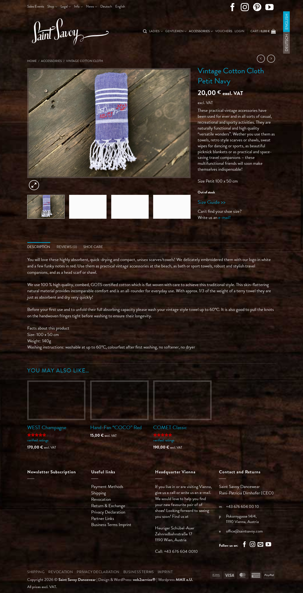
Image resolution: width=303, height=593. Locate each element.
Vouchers (223, 31)
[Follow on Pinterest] (257, 8)
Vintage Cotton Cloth (84, 61)
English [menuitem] (286, 22)
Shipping (98, 492)
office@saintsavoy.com (244, 531)
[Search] (145, 31)
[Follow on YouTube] (269, 8)
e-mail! (224, 217)
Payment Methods (107, 486)
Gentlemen (176, 31)
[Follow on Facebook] (232, 8)
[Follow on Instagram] (245, 8)
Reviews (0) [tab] (67, 246)
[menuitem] (106, 6)
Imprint (125, 524)
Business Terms (105, 524)
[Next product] (261, 59)
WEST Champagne (46, 427)
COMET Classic (170, 427)
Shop (52, 6)
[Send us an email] (260, 545)
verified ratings (38, 440)
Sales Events (35, 6)
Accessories (201, 31)
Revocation (101, 499)
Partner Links (102, 518)
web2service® (144, 580)
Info (78, 6)
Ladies (156, 31)
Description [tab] (38, 246)
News (91, 6)
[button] (239, 31)
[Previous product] (271, 59)
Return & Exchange (108, 505)
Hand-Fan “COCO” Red (116, 427)
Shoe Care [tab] (93, 246)
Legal (66, 6)
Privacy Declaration (108, 512)
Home (32, 61)
